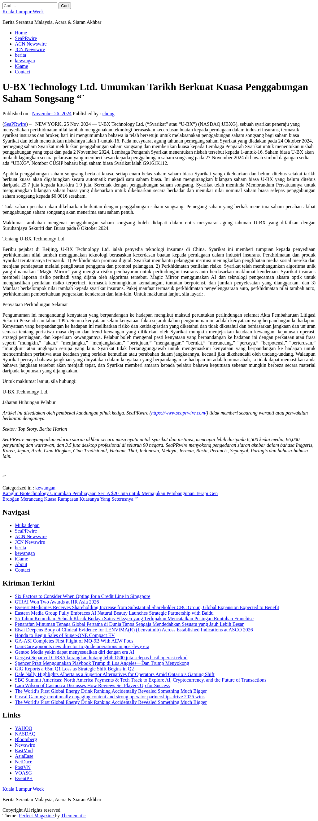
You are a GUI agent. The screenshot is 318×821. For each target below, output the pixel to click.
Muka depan (27, 525)
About (21, 564)
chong (108, 113)
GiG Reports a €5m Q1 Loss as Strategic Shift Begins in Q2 (74, 668)
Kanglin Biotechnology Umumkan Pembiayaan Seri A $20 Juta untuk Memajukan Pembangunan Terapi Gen (110, 493)
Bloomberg (26, 739)
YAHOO (23, 728)
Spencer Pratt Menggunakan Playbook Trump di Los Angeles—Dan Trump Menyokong (102, 663)
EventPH (24, 778)
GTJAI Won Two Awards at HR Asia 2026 (57, 601)
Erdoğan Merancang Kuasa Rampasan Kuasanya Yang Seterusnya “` (70, 499)
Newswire (25, 745)
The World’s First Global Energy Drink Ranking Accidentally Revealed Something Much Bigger (111, 691)
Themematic (73, 815)
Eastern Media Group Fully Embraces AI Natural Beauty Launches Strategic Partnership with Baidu (114, 613)
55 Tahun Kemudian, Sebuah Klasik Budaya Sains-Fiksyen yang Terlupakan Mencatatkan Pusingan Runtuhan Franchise (134, 618)
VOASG (23, 772)
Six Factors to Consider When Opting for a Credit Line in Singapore (82, 596)
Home (21, 32)
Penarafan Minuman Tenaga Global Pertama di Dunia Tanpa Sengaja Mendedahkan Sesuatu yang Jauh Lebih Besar (129, 624)
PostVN (23, 767)
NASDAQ (25, 733)
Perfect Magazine (37, 815)
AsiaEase (24, 756)
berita (20, 55)
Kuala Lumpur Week (23, 11)
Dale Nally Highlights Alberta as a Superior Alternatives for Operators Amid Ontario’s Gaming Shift (115, 674)
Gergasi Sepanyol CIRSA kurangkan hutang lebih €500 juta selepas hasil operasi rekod (101, 657)
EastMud (24, 750)
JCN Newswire (30, 49)
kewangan (25, 60)
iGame (21, 66)
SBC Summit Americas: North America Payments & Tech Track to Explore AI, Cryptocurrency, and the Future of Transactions (140, 680)
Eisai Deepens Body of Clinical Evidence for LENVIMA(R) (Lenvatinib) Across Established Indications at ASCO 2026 (134, 629)
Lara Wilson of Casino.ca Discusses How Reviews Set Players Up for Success (92, 685)
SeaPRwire (26, 38)
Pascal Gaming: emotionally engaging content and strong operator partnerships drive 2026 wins (110, 696)
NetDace (23, 761)
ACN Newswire (31, 43)
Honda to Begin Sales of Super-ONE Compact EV (65, 635)
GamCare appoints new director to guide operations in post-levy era (82, 646)
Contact (22, 71)
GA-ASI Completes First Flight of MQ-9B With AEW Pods (74, 640)
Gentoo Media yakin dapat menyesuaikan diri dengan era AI (74, 652)
